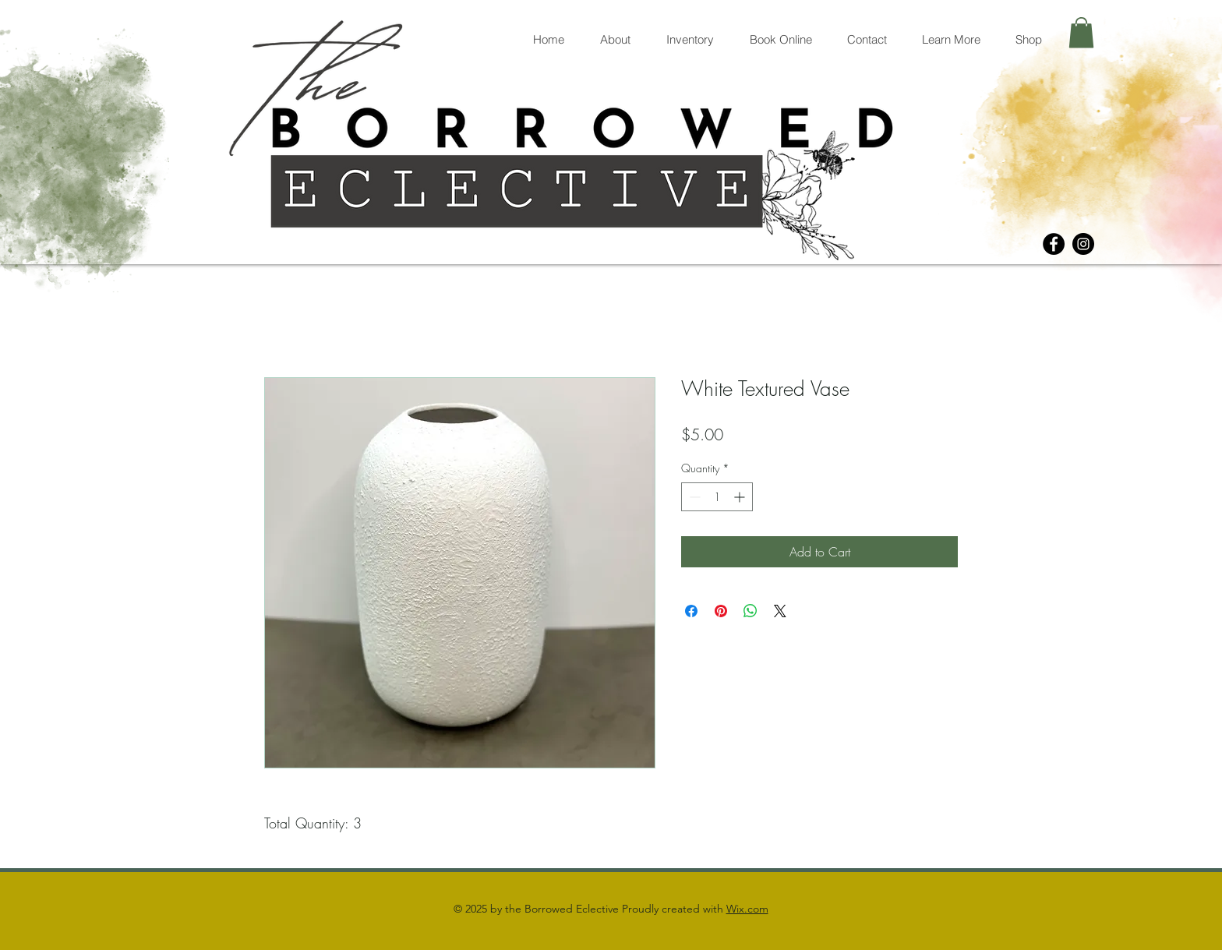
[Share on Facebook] (691, 611)
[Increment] (741, 496)
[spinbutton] (717, 496)
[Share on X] (780, 611)
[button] (1081, 32)
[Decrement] (693, 496)
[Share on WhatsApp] (750, 611)
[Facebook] (1054, 244)
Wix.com (747, 909)
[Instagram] (1083, 244)
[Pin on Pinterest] (721, 611)
